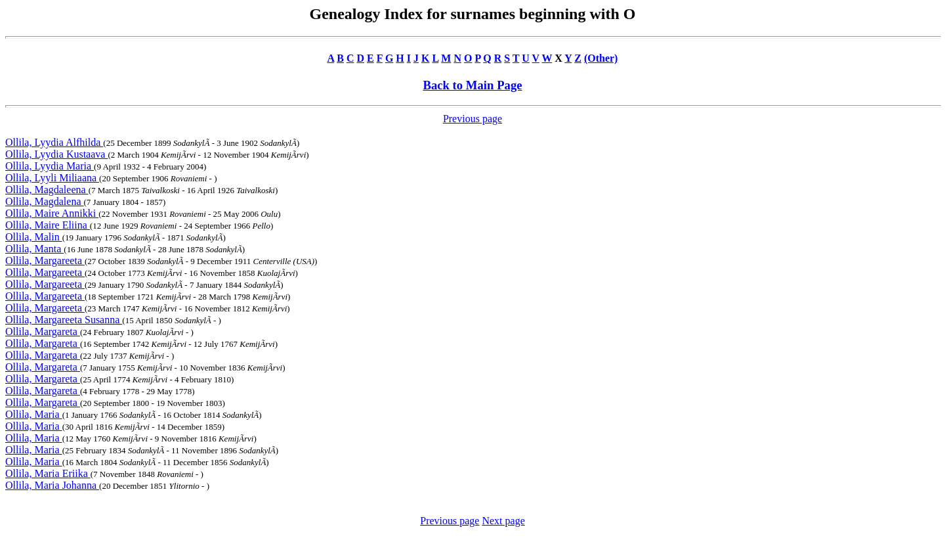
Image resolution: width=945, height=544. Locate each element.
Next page (503, 520)
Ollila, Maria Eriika (48, 473)
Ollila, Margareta (42, 331)
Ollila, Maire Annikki (51, 213)
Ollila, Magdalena (44, 201)
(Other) (601, 58)
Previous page (472, 118)
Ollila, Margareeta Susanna (63, 319)
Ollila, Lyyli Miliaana (52, 177)
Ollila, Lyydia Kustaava (56, 154)
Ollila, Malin (33, 236)
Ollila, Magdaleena (47, 189)
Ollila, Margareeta (45, 260)
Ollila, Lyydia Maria (49, 165)
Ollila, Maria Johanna (52, 485)
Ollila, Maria (33, 414)
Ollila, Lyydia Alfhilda (54, 142)
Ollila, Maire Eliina (47, 225)
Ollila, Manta (34, 248)
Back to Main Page (472, 85)
